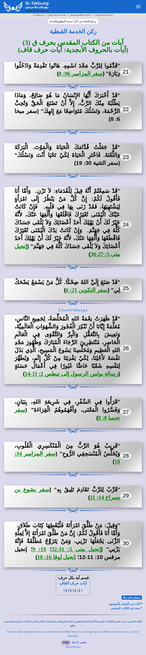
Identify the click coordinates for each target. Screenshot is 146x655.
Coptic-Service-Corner (56, 15)
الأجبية (93, 621)
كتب (58, 621)
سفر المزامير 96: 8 (81, 73)
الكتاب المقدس (135, 621)
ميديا (13, 621)
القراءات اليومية (105, 621)
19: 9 (39, 549)
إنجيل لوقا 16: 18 (56, 557)
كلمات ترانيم (23, 621)
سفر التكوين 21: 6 (87, 290)
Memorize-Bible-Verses (80, 15)
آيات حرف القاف (73, 583)
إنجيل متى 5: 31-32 (76, 549)
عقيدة (70, 621)
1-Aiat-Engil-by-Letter (103, 15)
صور (7, 621)
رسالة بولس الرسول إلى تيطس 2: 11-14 (71, 374)
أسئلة (85, 621)
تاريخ (63, 621)
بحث (124, 621)
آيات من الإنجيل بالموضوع (124, 603)
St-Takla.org (38, 15)
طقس (78, 621)
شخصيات (49, 621)
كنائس (40, 621)
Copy (66, 642)
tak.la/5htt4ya (73, 646)
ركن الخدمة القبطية (73, 31)
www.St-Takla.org (73, 310)
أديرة (33, 621)
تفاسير (117, 621)
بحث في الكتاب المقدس (125, 608)
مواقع (73, 626)
